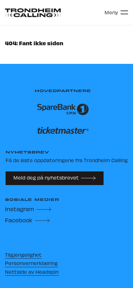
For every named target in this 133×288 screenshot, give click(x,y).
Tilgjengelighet (23, 255)
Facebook (19, 220)
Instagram (19, 209)
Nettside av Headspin (32, 272)
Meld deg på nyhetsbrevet (46, 177)
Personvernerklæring (31, 263)
